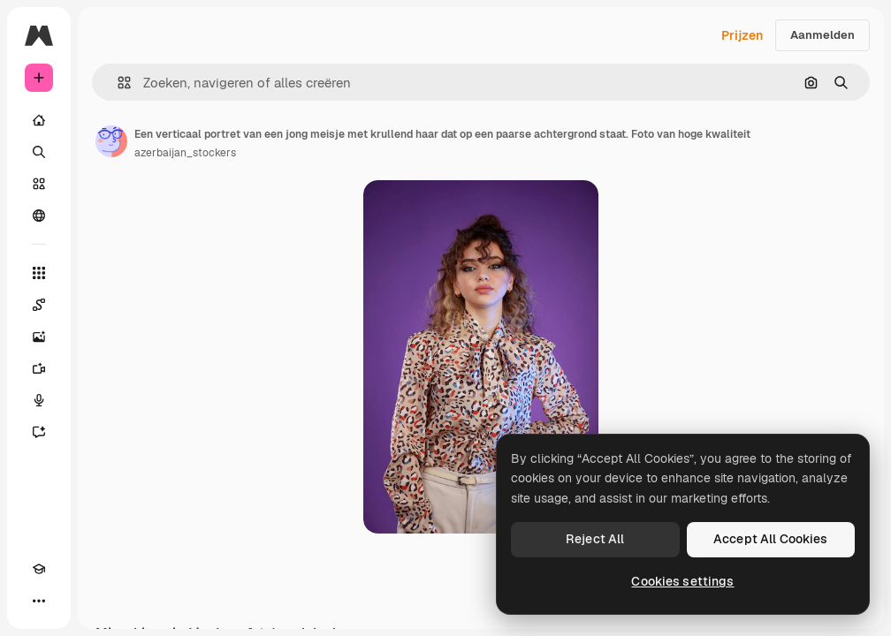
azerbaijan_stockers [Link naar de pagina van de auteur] (185, 153)
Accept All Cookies (770, 539)
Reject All (595, 539)
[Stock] (39, 184)
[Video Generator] (39, 368)
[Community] (39, 215)
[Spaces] (39, 305)
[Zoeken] (39, 152)
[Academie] (39, 569)
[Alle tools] (39, 273)
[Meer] (39, 601)
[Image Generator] (39, 336)
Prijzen (742, 35)
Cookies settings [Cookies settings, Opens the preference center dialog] (682, 581)
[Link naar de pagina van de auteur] (111, 141)
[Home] (39, 120)
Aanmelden (822, 34)
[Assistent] (39, 432)
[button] (117, 82)
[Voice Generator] (39, 400)
